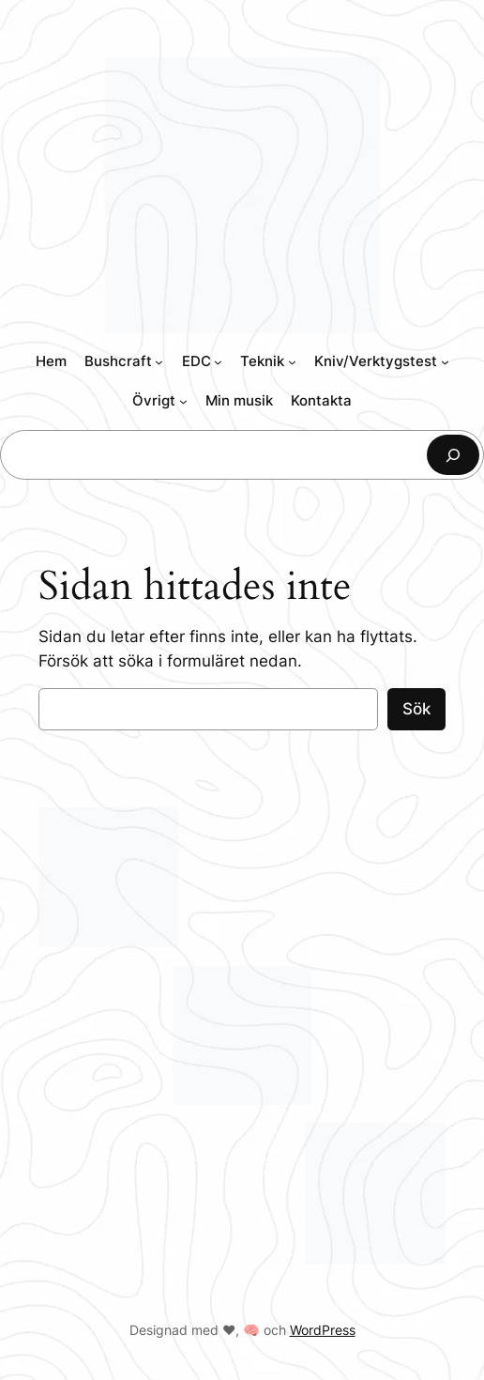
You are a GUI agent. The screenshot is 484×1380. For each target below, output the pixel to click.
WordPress (322, 1330)
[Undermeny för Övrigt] (183, 401)
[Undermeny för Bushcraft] (159, 362)
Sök (416, 708)
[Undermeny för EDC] (218, 362)
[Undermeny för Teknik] (292, 362)
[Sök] (453, 455)
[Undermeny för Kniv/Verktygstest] (445, 362)
